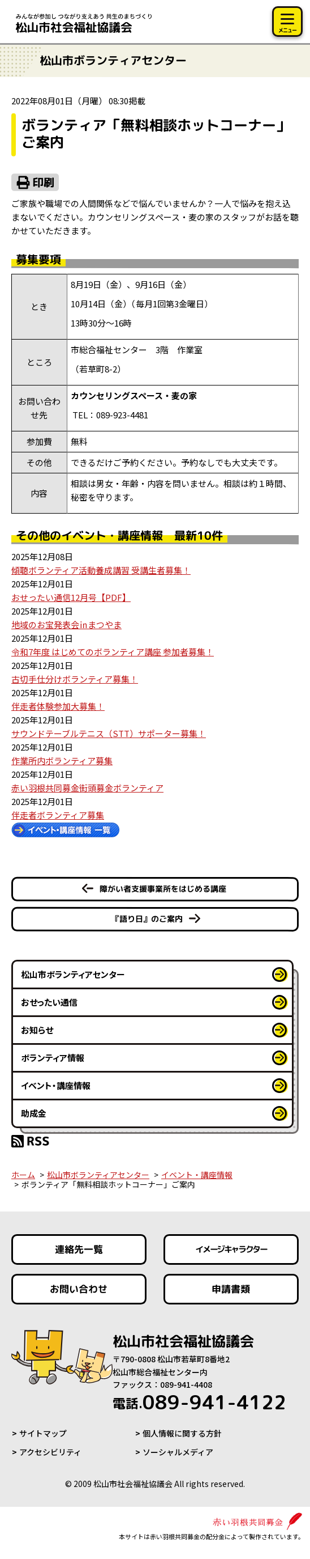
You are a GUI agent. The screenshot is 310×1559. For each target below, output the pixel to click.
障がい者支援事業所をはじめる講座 (163, 888)
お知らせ (37, 1030)
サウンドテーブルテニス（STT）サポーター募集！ (108, 733)
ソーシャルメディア (178, 1452)
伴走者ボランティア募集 (57, 815)
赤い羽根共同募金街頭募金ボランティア (87, 788)
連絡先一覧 (79, 1249)
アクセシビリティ (50, 1452)
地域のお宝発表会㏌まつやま (66, 624)
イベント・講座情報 (56, 1085)
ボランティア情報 (52, 1058)
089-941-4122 (199, 1402)
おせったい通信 (49, 1002)
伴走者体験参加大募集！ (58, 706)
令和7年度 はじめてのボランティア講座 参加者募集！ (112, 652)
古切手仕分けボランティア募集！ (74, 679)
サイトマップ (43, 1433)
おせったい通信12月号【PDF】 (71, 597)
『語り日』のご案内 (147, 918)
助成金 (33, 1113)
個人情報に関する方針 (182, 1433)
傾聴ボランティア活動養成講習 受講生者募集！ (101, 570)
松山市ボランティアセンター (73, 974)
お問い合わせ (78, 1288)
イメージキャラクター (231, 1250)
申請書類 (231, 1288)
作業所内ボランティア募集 (62, 760)
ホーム (23, 1174)
